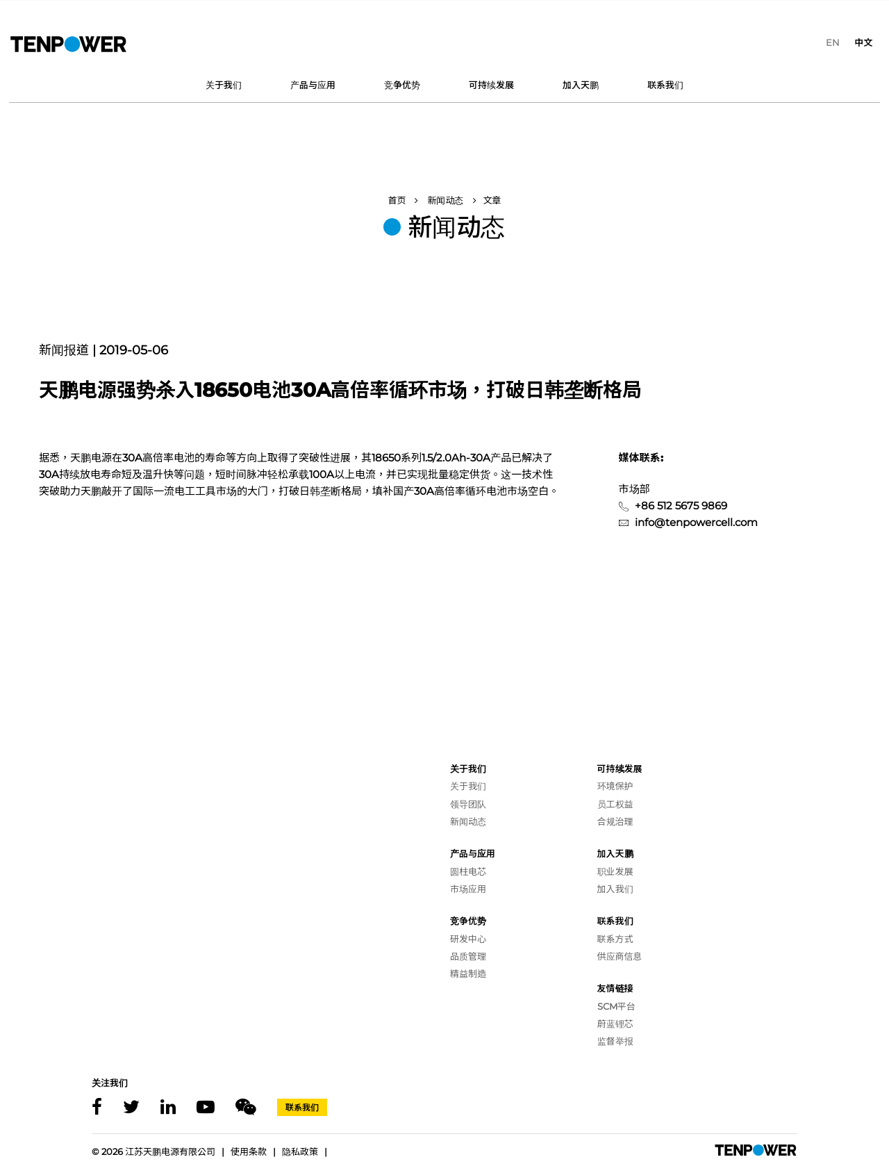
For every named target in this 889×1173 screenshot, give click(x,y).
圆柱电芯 (468, 871)
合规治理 (615, 821)
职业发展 (615, 871)
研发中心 (468, 938)
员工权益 (615, 804)
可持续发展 (491, 84)
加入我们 (615, 888)
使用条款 (249, 1151)
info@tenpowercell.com (696, 522)
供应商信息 (619, 956)
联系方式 (615, 938)
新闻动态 (445, 200)
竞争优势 (402, 84)
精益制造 (468, 973)
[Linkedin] (168, 1107)
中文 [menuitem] (863, 42)
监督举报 (615, 1041)
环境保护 (615, 785)
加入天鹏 (581, 84)
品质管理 (468, 956)
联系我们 (665, 84)
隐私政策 (300, 1151)
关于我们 (224, 84)
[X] (131, 1107)
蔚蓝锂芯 (615, 1023)
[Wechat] (245, 1107)
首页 (397, 200)
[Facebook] (97, 1107)
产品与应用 (312, 84)
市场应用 (468, 888)
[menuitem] (833, 42)
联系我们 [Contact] (302, 1107)
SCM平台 (616, 1006)
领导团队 (468, 804)
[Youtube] (206, 1107)
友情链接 (615, 988)
